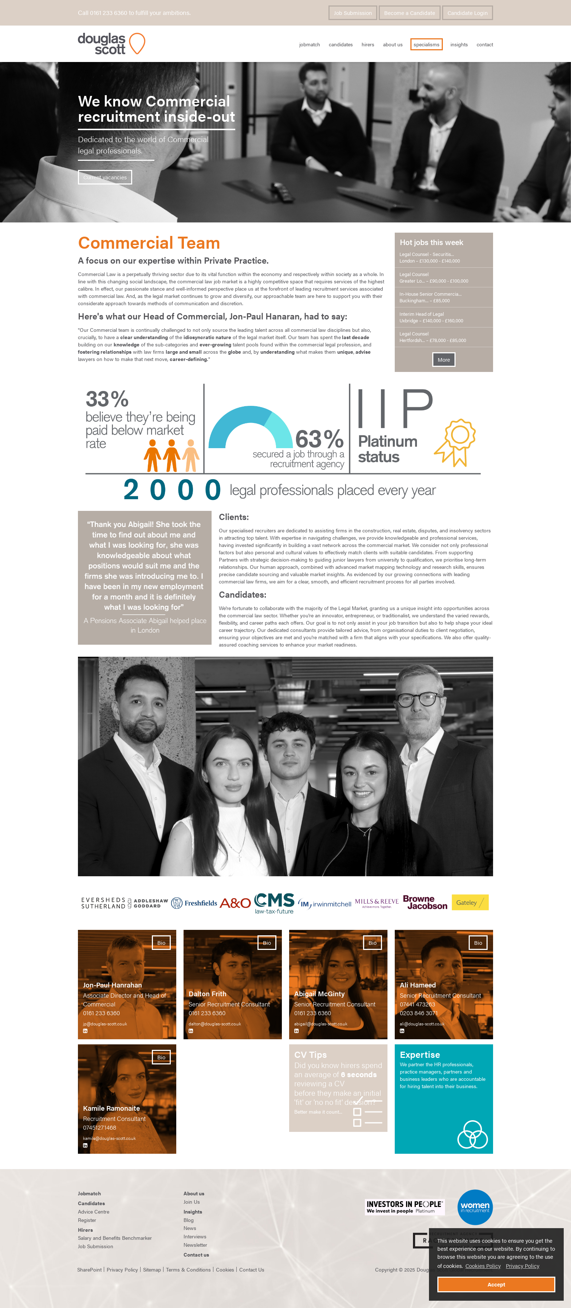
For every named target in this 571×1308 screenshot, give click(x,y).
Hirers (368, 44)
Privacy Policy (522, 1266)
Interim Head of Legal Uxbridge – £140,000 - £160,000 (431, 317)
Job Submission (353, 13)
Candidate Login (468, 13)
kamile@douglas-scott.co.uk (109, 1138)
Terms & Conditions (188, 1269)
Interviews (195, 1236)
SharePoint (89, 1269)
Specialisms (427, 44)
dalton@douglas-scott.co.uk (215, 1023)
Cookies (225, 1269)
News (190, 1227)
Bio (161, 943)
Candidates (341, 44)
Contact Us (251, 1269)
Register (87, 1219)
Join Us (192, 1201)
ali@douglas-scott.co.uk (422, 1023)
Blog (189, 1219)
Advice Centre (93, 1211)
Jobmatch (89, 1193)
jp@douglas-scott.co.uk (105, 1023)
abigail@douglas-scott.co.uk (320, 1023)
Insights (459, 44)
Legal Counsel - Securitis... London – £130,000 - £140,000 (429, 257)
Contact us (196, 1254)
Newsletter (195, 1244)
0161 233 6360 (101, 1012)
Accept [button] (496, 1284)
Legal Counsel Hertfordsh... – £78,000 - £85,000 (432, 337)
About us (194, 1193)
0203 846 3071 (419, 1012)
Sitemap (152, 1269)
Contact (485, 44)
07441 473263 (417, 1004)
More (444, 360)
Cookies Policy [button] (483, 1266)
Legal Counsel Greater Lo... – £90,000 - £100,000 (433, 277)
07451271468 (99, 1127)
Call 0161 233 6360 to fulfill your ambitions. (134, 12)
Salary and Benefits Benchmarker (115, 1237)
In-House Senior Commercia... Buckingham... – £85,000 (430, 297)
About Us (393, 44)
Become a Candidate (409, 13)
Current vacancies (105, 177)
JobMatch (309, 44)
